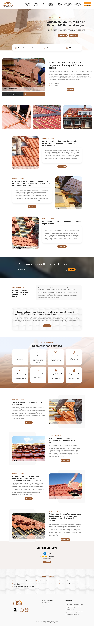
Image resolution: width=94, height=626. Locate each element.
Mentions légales (54, 621)
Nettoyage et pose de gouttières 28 (36, 4)
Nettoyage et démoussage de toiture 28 (51, 4)
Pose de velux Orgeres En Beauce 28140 (69, 580)
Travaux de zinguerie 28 (60, 4)
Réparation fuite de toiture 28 (27, 4)
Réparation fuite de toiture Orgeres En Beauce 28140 (25, 580)
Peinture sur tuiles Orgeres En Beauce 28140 (69, 583)
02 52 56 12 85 (87, 3)
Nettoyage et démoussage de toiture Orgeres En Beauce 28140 (24, 584)
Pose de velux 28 (43, 4)
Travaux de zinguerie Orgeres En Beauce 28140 (47, 583)
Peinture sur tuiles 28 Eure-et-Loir (77, 4)
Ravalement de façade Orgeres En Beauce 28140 (24, 586)
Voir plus (47, 561)
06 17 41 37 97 (87, 5)
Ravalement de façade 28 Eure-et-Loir (68, 4)
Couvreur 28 (21, 4)
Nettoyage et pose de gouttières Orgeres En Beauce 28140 (48, 581)
